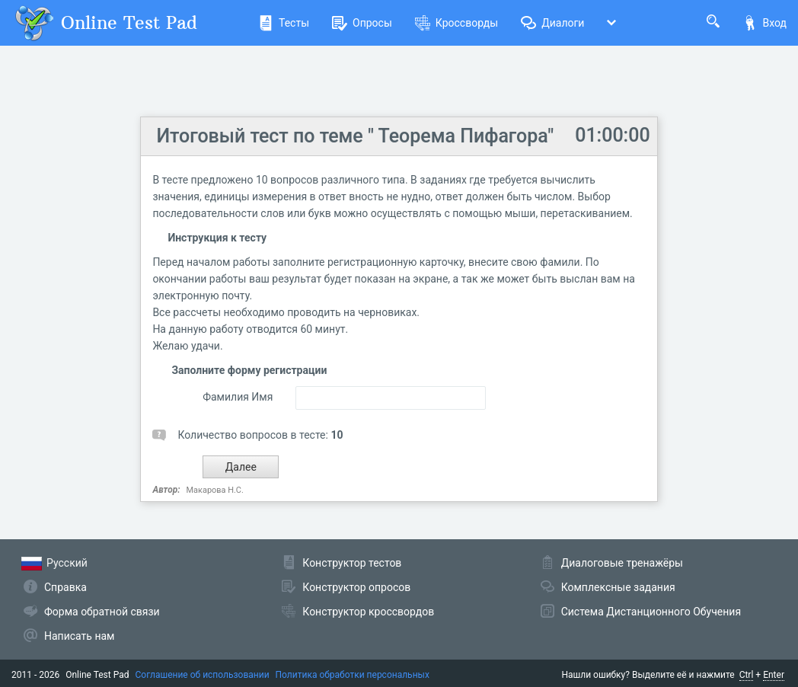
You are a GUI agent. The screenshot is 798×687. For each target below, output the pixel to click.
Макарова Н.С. (215, 490)
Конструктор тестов (351, 563)
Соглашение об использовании (203, 674)
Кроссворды (456, 22)
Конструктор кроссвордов (368, 612)
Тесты (283, 22)
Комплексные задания (618, 587)
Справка (65, 587)
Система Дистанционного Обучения (651, 612)
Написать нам (79, 636)
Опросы (362, 22)
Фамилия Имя (238, 397)
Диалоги (552, 22)
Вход (764, 22)
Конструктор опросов (356, 587)
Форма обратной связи (102, 612)
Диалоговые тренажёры (622, 563)
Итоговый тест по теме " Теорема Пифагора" (355, 136)
